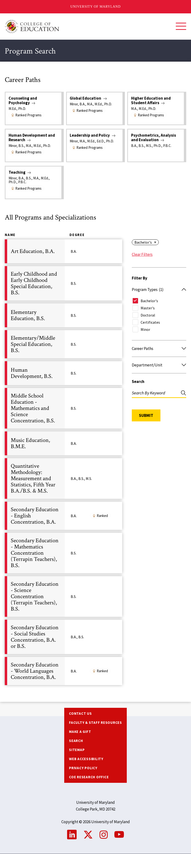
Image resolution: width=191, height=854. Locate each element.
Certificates (150, 322)
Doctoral (148, 315)
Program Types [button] (148, 289)
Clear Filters (142, 254)
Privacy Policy (83, 768)
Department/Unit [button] (147, 365)
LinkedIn (72, 834)
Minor (145, 329)
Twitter (88, 834)
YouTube (119, 834)
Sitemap (77, 749)
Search (138, 381)
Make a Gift (80, 731)
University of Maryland (95, 6)
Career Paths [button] (142, 348)
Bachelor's (143, 242)
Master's (148, 308)
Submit (146, 415)
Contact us (80, 713)
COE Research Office (89, 777)
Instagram (104, 834)
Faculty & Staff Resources (95, 722)
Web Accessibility (86, 759)
